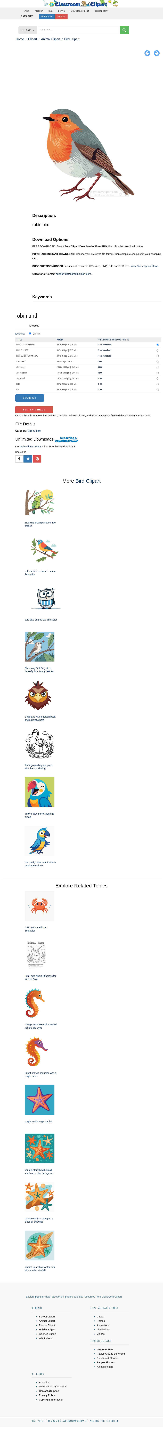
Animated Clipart (79, 11)
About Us (44, 1382)
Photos (101, 1320)
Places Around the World (111, 1353)
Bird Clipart (71, 39)
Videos (101, 1333)
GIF (17, 389)
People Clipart (47, 1325)
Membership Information (53, 1386)
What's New (46, 1338)
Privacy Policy (47, 1395)
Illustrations (103, 1329)
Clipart (39, 11)
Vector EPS (20, 361)
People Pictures (106, 1362)
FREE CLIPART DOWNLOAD (27, 356)
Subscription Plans (30, 446)
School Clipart (47, 1316)
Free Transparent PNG (25, 345)
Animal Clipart (50, 39)
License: (20, 333)
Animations (103, 1325)
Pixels (60, 339)
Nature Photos (105, 1349)
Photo (61, 11)
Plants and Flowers (108, 1358)
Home (26, 11)
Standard (36, 334)
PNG (50, 11)
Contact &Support (49, 1390)
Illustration (101, 11)
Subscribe (47, 16)
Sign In (61, 16)
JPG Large (20, 367)
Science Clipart (47, 1333)
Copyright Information (51, 1399)
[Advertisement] (81, 83)
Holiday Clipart (47, 1329)
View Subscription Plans (144, 266)
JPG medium (21, 373)
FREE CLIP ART (22, 350)
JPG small (20, 378)
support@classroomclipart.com (73, 273)
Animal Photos (105, 1366)
